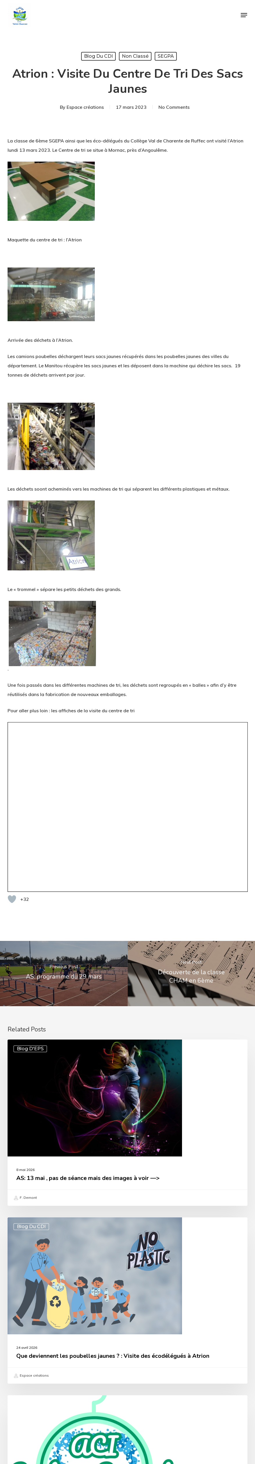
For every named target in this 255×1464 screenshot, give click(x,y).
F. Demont (25, 1036)
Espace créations (85, 107)
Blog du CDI (98, 56)
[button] (244, 15)
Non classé (135, 56)
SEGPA (166, 56)
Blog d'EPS (30, 887)
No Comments (174, 107)
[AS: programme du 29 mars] (64, 812)
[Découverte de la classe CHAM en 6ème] (191, 812)
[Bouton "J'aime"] (12, 737)
